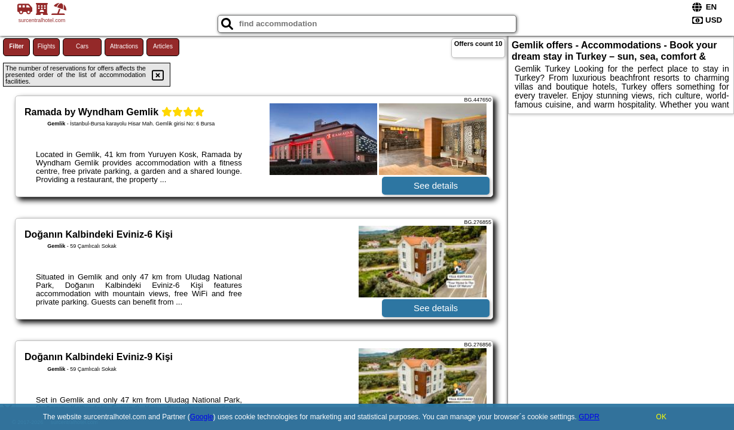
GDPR (589, 417)
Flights (46, 46)
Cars (82, 46)
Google (201, 417)
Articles (163, 46)
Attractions (124, 46)
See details (436, 185)
